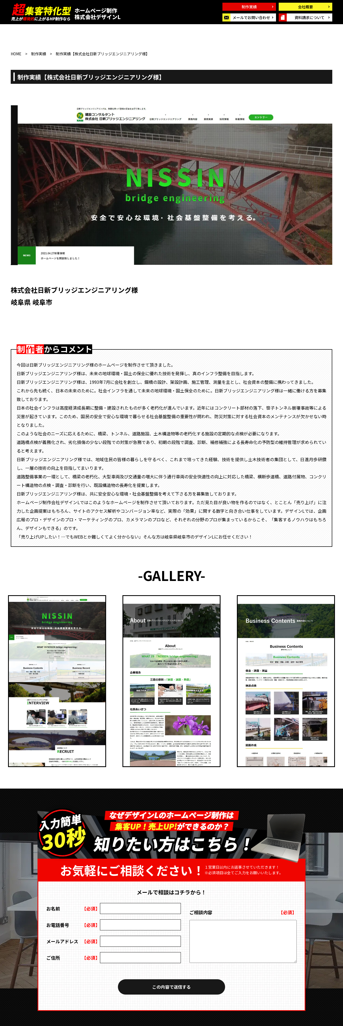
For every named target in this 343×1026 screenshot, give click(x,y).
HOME (16, 53)
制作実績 (38, 53)
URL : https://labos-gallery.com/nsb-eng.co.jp (86, 314)
